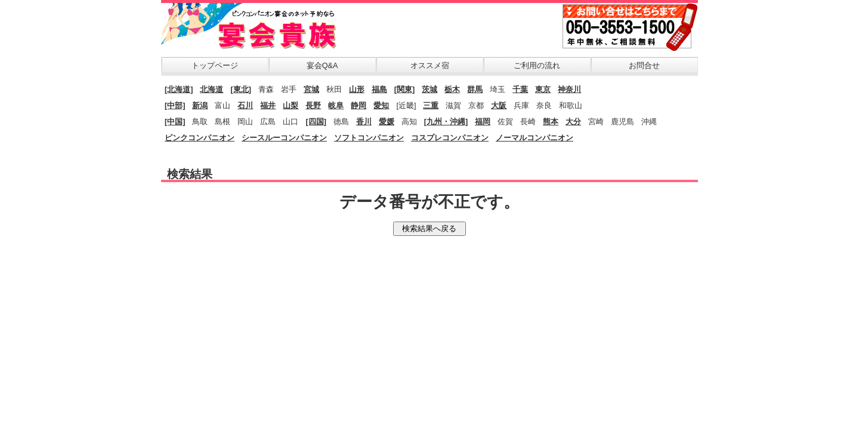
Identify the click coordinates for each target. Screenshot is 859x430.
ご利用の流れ (537, 66)
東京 (543, 89)
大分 (573, 122)
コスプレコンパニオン (450, 138)
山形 (356, 89)
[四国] (315, 122)
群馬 (475, 89)
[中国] (175, 122)
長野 (313, 106)
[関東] (404, 89)
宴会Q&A (322, 66)
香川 (364, 122)
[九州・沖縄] (446, 122)
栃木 (452, 89)
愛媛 (386, 122)
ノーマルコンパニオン (534, 138)
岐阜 (336, 106)
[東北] (240, 89)
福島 (379, 89)
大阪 (498, 106)
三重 (430, 106)
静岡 (358, 106)
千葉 (520, 89)
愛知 (381, 106)
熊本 (550, 122)
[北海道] (179, 89)
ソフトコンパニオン (369, 138)
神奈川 (569, 89)
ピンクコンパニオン (199, 138)
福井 (268, 106)
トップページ (214, 66)
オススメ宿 (429, 66)
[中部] (175, 106)
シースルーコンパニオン (284, 138)
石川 (245, 106)
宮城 (311, 89)
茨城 (429, 89)
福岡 (482, 122)
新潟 (200, 106)
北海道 (211, 89)
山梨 (290, 106)
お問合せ (644, 66)
